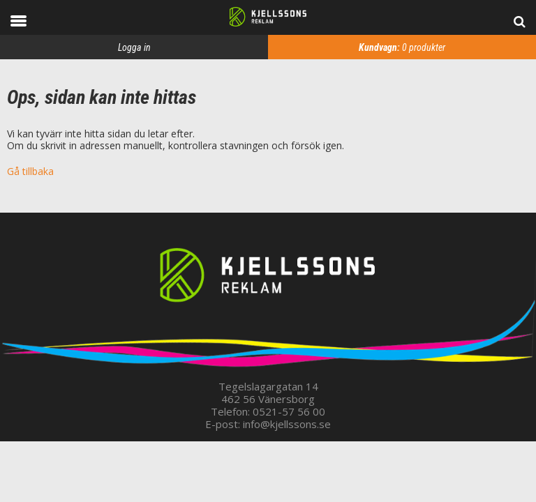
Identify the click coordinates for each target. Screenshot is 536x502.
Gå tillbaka (30, 171)
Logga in (134, 47)
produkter (402, 47)
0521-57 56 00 (289, 411)
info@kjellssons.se (287, 424)
